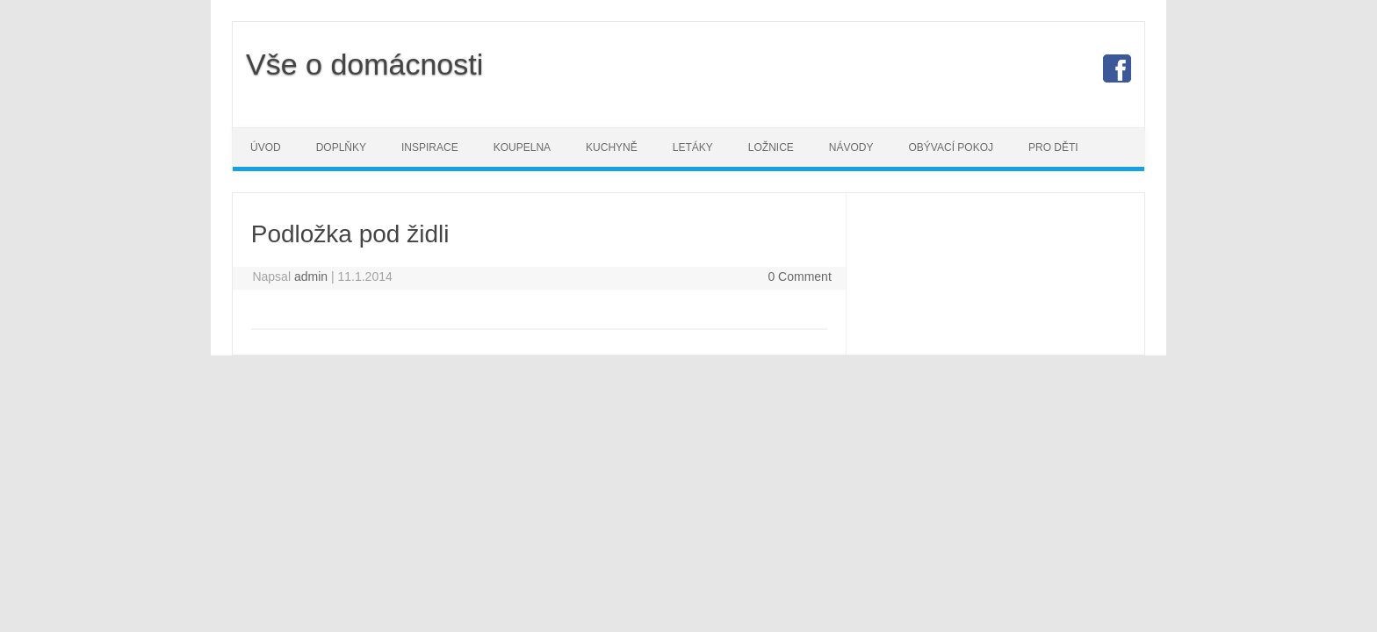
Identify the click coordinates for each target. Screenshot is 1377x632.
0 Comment (799, 276)
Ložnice (771, 147)
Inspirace (429, 147)
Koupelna (522, 147)
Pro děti (1053, 147)
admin (311, 276)
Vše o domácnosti (364, 64)
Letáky (693, 147)
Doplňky (341, 147)
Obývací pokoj (951, 147)
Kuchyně (612, 147)
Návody (851, 147)
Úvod (265, 147)
